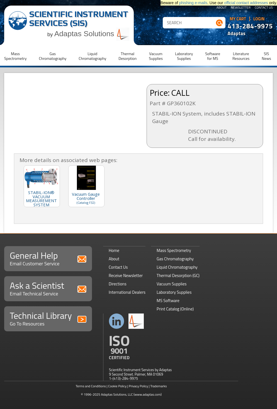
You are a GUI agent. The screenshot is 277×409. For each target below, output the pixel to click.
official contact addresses (246, 3)
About (222, 8)
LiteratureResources (240, 56)
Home (114, 250)
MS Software (168, 300)
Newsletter (241, 8)
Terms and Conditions (91, 386)
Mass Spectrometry (174, 250)
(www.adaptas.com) (147, 394)
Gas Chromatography (175, 259)
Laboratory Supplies (174, 292)
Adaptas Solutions (92, 34)
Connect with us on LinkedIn (116, 321)
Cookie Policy (117, 386)
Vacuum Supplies (171, 284)
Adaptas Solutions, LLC (117, 394)
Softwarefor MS (212, 56)
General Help (48, 258)
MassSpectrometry (15, 56)
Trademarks (158, 386)
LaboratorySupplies (184, 56)
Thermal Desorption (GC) (178, 275)
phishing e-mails (193, 3)
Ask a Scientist (48, 288)
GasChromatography (52, 56)
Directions (118, 284)
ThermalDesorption (127, 56)
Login (259, 19)
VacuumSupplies (156, 56)
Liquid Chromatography (177, 267)
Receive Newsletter (126, 275)
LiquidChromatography (92, 56)
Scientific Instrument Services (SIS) (78, 18)
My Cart (238, 19)
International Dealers (127, 292)
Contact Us (264, 8)
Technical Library (48, 318)
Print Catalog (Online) (175, 309)
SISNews (266, 56)
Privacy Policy (138, 386)
